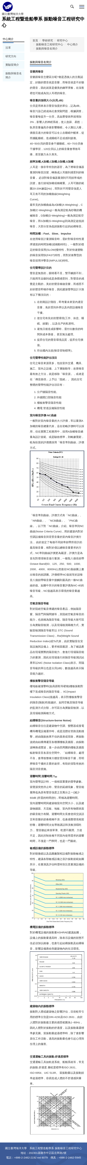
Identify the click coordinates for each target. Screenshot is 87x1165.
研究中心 (62, 40)
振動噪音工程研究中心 (49, 44)
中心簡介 (72, 44)
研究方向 (10, 56)
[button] (72, 7)
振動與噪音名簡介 (13, 75)
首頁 (35, 40)
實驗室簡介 (12, 64)
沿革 (8, 47)
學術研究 (47, 40)
